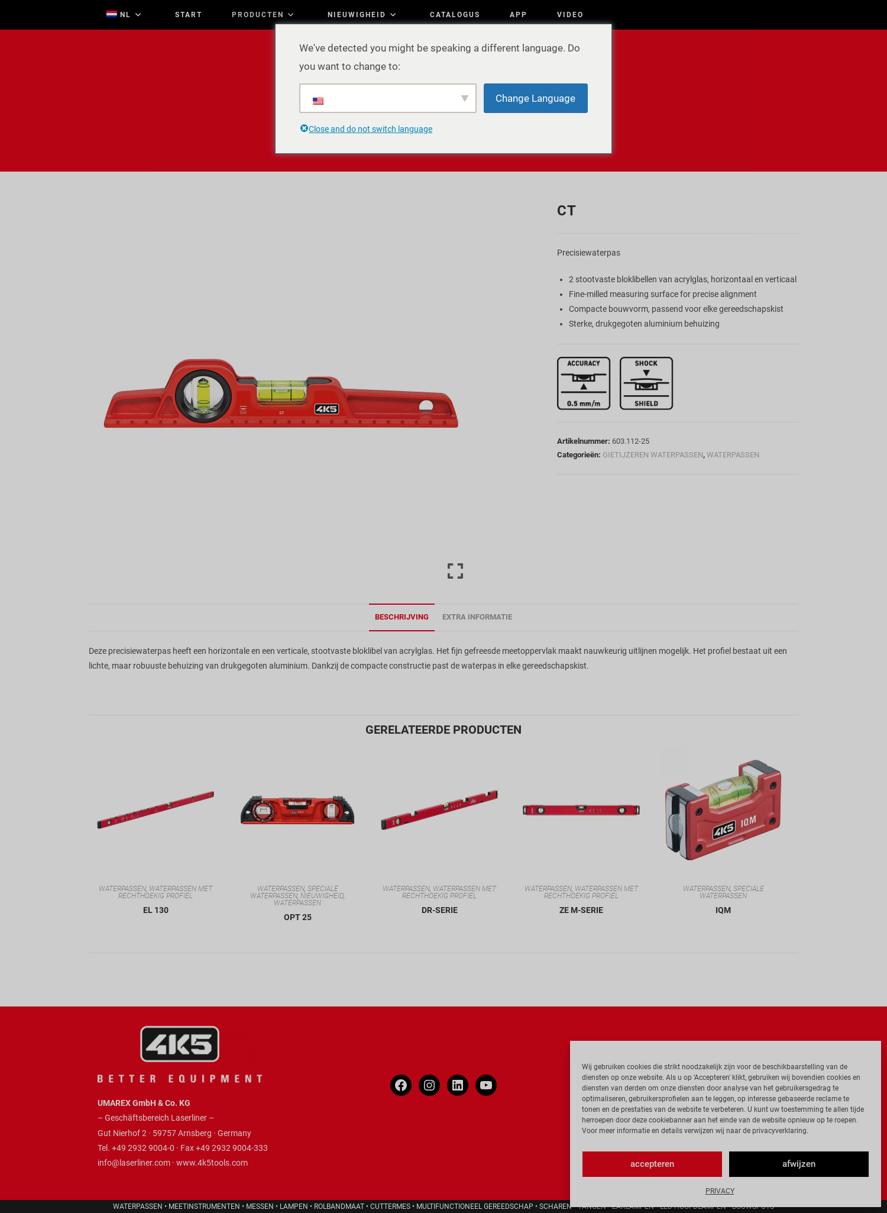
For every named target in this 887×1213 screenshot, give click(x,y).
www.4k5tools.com (212, 1162)
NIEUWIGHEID (322, 896)
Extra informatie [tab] (477, 616)
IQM (723, 910)
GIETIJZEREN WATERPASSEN (653, 454)
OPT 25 (298, 917)
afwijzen (798, 1164)
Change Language (535, 98)
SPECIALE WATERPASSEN (294, 892)
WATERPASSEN (733, 454)
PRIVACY (719, 1191)
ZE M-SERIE (581, 910)
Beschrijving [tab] (402, 616)
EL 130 (156, 910)
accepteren (652, 1164)
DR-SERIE (440, 910)
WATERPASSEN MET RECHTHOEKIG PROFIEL (165, 892)
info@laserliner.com (134, 1162)
